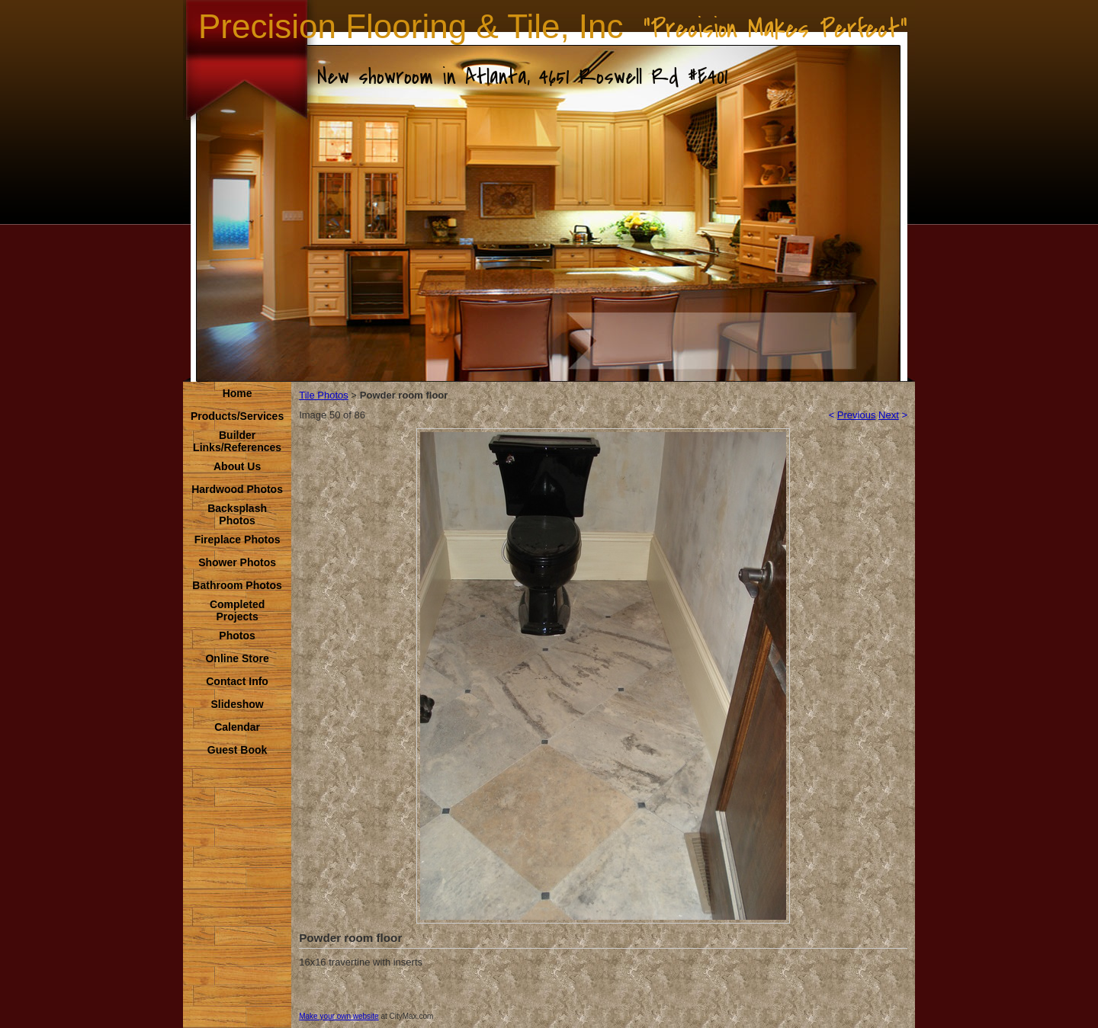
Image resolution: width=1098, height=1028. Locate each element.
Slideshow (236, 704)
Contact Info (237, 681)
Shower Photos (237, 562)
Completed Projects (237, 610)
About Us (237, 466)
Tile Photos (323, 395)
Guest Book (237, 750)
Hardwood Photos (237, 489)
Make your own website (339, 1016)
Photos (237, 635)
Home (237, 393)
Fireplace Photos (237, 539)
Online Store (236, 658)
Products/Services (237, 416)
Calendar (237, 727)
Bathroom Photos (236, 585)
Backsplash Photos (237, 514)
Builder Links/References (237, 441)
